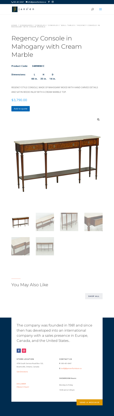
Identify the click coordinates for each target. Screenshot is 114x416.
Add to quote (20, 108)
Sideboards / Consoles (33, 25)
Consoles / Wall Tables (61, 25)
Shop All (93, 296)
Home (14, 25)
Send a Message (89, 402)
